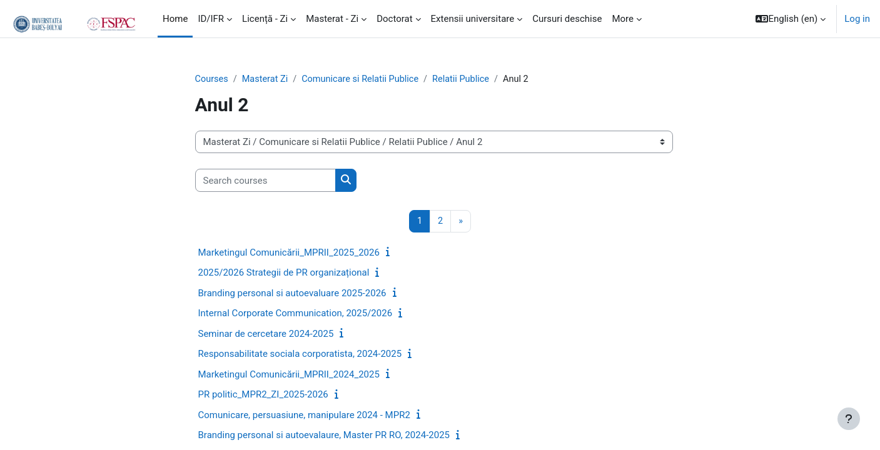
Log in (857, 18)
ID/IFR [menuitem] (211, 18)
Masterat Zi (267, 79)
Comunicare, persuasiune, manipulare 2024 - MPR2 (304, 415)
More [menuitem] (623, 18)
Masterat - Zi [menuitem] (332, 18)
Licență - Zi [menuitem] (265, 18)
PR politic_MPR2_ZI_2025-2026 (263, 395)
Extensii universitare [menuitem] (473, 18)
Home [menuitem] (175, 18)
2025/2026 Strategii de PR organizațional (284, 273)
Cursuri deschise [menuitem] (567, 18)
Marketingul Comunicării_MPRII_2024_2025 (289, 375)
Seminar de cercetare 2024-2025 (266, 334)
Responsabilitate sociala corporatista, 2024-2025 (300, 355)
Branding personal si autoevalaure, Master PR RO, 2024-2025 (324, 436)
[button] (790, 19)
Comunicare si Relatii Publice (365, 79)
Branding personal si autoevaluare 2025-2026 (292, 293)
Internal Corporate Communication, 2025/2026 (295, 314)
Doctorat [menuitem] (394, 18)
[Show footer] (848, 419)
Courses (212, 79)
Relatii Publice (469, 79)
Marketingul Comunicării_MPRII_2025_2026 (289, 253)
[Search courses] (265, 180)
